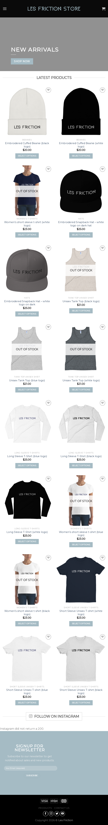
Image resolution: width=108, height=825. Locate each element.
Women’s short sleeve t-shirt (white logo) (27, 224)
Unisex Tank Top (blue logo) (27, 380)
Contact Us (61, 808)
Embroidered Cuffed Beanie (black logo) (27, 145)
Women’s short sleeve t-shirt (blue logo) (81, 533)
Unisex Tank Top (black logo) (80, 301)
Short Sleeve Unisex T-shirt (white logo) (80, 612)
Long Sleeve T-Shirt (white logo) (27, 532)
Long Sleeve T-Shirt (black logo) (81, 456)
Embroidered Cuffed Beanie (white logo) (81, 145)
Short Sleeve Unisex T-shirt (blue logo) (27, 691)
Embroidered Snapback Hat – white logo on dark (27, 303)
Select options (27, 156)
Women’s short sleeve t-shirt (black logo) (27, 612)
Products (45, 808)
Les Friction (65, 820)
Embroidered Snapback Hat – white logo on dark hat (81, 224)
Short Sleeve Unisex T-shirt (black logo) (81, 691)
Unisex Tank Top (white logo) (81, 380)
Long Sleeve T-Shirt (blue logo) (27, 456)
